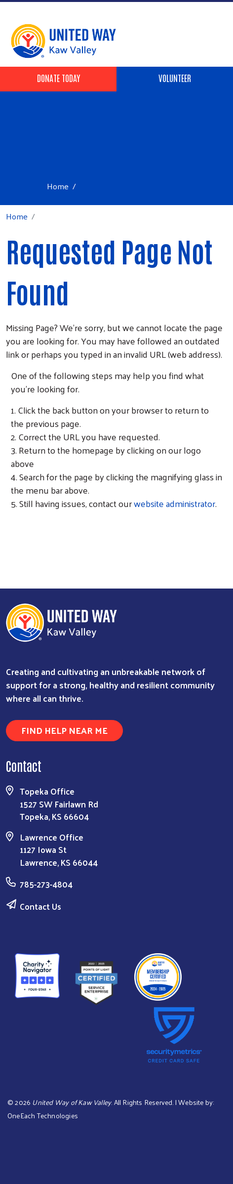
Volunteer (174, 78)
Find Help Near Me (64, 730)
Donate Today (58, 78)
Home (58, 186)
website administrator (174, 503)
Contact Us (40, 906)
